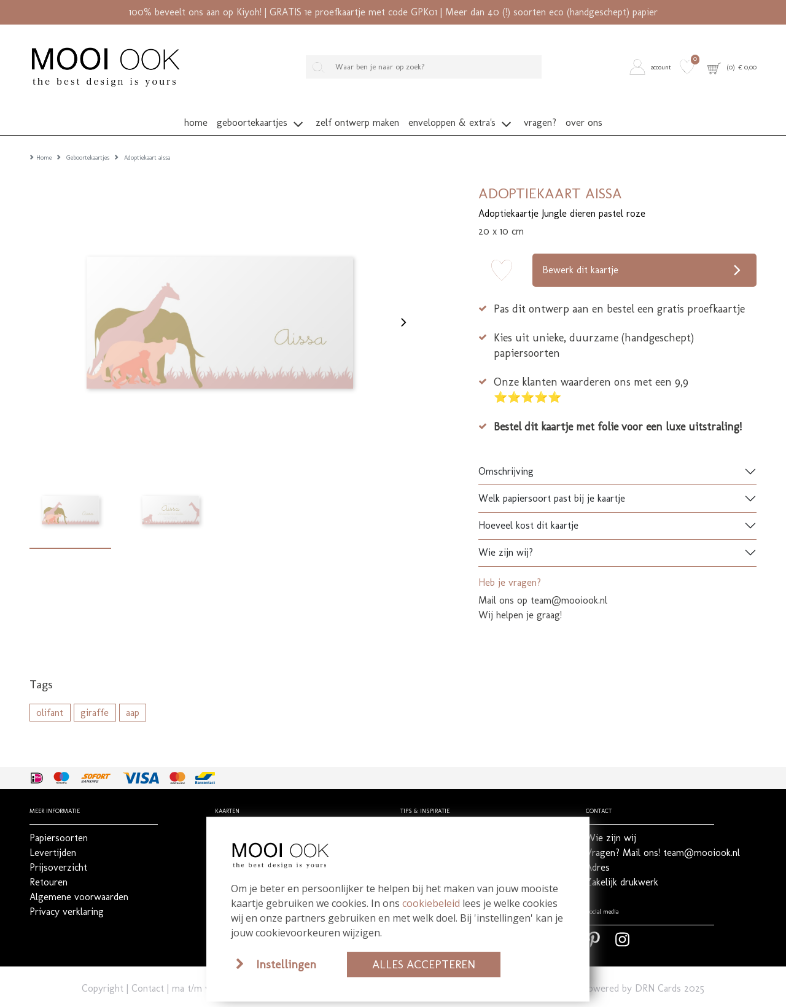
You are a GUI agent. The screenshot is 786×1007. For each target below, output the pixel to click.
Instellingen (286, 964)
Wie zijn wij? (505, 534)
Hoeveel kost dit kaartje (528, 507)
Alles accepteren (423, 964)
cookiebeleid (431, 903)
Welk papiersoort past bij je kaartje (551, 480)
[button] (652, 67)
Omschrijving (506, 453)
